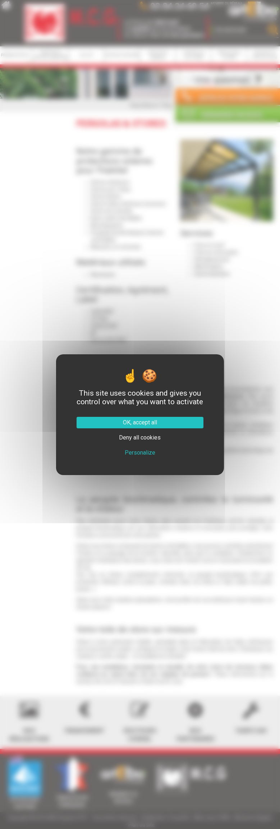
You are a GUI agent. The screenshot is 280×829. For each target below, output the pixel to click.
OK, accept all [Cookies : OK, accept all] (140, 422)
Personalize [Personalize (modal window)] (140, 452)
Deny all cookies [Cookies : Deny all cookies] (140, 437)
